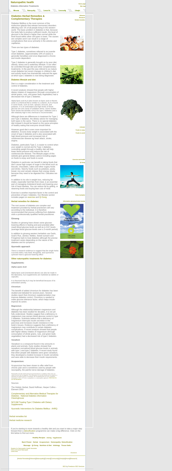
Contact (47, 458)
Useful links (14, 451)
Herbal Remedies (23, 458)
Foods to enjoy (80, 130)
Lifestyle (82, 127)
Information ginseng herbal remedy (74, 201)
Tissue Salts (66, 445)
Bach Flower (27, 442)
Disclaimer (74, 452)
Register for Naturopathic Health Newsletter (24, 448)
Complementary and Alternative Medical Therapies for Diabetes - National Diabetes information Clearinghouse (34, 396)
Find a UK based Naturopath (19, 450)
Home (67, 458)
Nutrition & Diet (46, 445)
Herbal (35, 442)
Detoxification (67, 442)
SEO (64, 466)
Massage (27, 445)
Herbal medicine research (20, 420)
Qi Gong (43, 197)
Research (73, 458)
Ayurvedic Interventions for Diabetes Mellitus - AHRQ (34, 409)
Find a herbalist (80, 195)
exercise (31, 197)
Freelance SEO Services (76, 466)
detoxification (29, 431)
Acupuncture (44, 442)
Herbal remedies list (18, 416)
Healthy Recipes (39, 438)
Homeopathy (56, 442)
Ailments (32, 458)
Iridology (56, 445)
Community (55, 458)
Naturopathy (40, 458)
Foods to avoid (80, 133)
